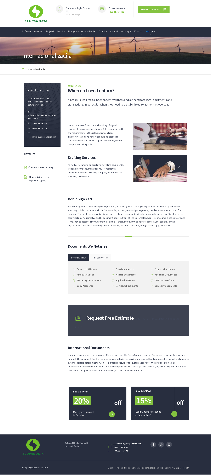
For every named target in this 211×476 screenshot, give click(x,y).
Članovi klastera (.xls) (38, 167)
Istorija (61, 31)
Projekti (50, 31)
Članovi (114, 31)
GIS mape (126, 31)
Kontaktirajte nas (151, 9)
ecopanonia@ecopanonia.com (42, 136)
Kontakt (138, 31)
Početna (26, 31)
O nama (38, 31)
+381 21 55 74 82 (116, 11)
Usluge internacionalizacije (81, 31)
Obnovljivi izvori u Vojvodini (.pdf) (36, 178)
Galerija (103, 31)
